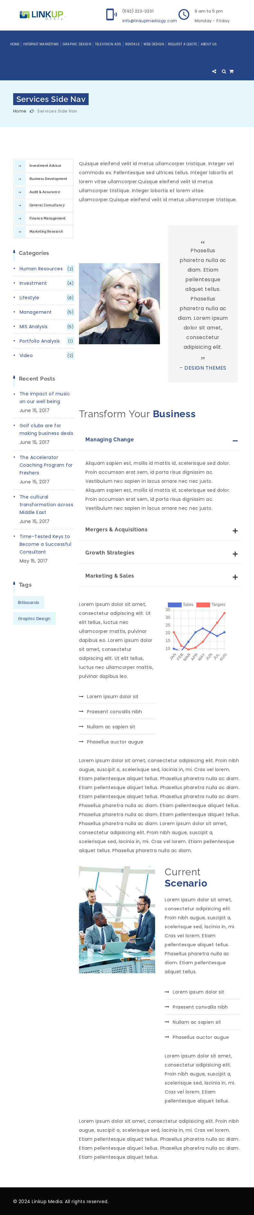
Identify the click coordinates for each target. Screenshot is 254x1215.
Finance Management (48, 218)
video (47, 356)
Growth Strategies (110, 553)
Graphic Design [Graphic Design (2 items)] (34, 618)
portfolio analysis (47, 341)
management (47, 312)
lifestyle (47, 298)
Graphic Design (77, 44)
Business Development (48, 179)
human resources (47, 269)
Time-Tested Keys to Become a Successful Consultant (46, 544)
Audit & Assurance (45, 192)
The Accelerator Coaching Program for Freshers (46, 465)
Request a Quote (182, 44)
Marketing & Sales (109, 576)
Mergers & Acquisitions (116, 529)
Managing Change (109, 440)
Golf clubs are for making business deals (47, 429)
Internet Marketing (41, 44)
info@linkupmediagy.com (149, 20)
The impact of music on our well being (45, 398)
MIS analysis (47, 327)
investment (47, 283)
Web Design (154, 44)
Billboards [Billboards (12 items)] (28, 602)
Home (15, 44)
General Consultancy (47, 205)
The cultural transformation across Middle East (47, 505)
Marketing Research (46, 231)
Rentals (132, 44)
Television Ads (108, 44)
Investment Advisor (46, 165)
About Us (209, 44)
